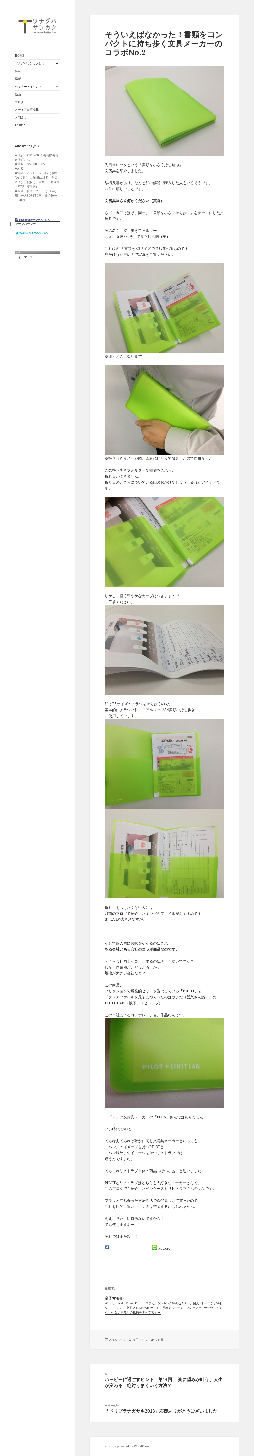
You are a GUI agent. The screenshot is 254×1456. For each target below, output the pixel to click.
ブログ (19, 102)
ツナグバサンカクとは (30, 63)
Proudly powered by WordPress (127, 1446)
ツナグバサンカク (27, 224)
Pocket (164, 1248)
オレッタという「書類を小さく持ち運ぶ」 (147, 164)
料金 (18, 71)
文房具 (159, 1340)
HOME (19, 56)
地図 (20, 168)
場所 (18, 79)
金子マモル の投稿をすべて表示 (136, 1312)
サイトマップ (24, 257)
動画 (18, 94)
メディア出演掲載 (27, 110)
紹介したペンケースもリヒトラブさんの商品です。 (173, 1188)
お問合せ (21, 117)
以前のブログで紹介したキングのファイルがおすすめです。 (155, 913)
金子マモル (139, 1340)
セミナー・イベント (28, 86)
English (20, 125)
